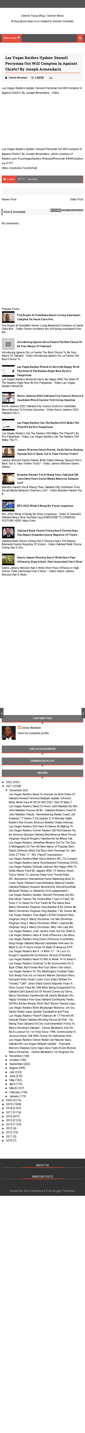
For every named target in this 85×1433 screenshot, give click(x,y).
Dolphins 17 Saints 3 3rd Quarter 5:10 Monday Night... (41, 818)
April (12, 1084)
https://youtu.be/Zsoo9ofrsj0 (19, 168)
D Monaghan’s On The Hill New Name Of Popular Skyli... (42, 846)
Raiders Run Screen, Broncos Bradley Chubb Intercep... (42, 822)
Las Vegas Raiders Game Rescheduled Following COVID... (44, 863)
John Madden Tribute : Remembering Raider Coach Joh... (43, 814)
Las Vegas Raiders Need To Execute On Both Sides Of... (43, 794)
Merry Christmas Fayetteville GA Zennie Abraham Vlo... (42, 995)
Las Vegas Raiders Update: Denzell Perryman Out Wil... (42, 895)
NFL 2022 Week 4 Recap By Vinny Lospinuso (45, 506)
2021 (9, 786)
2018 (9, 1108)
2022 (9, 782)
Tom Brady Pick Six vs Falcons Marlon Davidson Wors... (42, 975)
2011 (9, 1136)
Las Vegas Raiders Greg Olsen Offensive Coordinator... (42, 939)
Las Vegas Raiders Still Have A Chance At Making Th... (41, 826)
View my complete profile (33, 733)
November (16, 1056)
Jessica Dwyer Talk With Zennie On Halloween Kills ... (41, 1036)
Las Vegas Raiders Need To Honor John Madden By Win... (44, 806)
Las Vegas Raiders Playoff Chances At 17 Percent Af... (42, 1015)
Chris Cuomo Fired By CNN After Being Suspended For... (42, 987)
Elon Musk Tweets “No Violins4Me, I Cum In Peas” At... (42, 899)
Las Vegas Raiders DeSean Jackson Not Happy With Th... (43, 867)
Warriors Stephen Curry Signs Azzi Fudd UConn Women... (43, 1048)
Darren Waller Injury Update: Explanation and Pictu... (39, 1012)
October (14, 1060)
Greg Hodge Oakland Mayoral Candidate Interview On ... (42, 943)
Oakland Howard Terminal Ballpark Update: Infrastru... (40, 798)
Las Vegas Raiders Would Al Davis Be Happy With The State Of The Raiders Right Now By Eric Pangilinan (48, 371)
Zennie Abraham (31, 728)
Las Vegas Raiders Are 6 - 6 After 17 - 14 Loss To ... (40, 951)
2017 (9, 1112)
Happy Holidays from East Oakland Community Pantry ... (42, 999)
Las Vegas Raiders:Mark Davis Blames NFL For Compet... (43, 859)
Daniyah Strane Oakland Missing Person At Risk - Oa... (41, 1019)
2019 (9, 1104)
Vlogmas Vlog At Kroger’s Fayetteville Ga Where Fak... (41, 838)
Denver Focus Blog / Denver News (42, 15)
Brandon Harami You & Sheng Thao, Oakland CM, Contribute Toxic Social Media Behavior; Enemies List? (48, 479)
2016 (9, 1116)
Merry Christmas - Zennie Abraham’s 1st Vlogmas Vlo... (42, 1052)
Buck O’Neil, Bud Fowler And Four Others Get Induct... (41, 967)
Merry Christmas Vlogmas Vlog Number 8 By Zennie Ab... (43, 907)
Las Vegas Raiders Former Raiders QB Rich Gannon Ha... (43, 830)
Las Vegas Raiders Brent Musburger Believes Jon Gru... (42, 1008)
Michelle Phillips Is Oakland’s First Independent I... (39, 891)
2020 (9, 1100)
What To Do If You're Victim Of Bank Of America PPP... (41, 947)
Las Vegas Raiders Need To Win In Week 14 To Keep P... (43, 959)
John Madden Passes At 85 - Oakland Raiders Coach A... (43, 810)
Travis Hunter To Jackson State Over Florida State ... (40, 875)
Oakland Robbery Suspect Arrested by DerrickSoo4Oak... (43, 887)
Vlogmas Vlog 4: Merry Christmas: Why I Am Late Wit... (42, 927)
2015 (9, 1120)
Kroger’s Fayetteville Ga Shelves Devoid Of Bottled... (40, 955)
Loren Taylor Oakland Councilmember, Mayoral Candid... (42, 883)
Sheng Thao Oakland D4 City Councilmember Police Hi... (42, 1024)
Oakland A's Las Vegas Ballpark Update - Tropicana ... (41, 1044)
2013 (9, 1128)
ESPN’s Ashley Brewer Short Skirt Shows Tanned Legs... (43, 1004)
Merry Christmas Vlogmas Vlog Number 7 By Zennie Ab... (43, 911)
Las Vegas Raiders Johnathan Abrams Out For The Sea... (43, 842)
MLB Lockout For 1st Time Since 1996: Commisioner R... (43, 1032)
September (16, 1064)
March (13, 1088)
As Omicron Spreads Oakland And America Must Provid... (43, 834)
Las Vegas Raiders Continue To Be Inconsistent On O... (42, 963)
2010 (9, 1140)
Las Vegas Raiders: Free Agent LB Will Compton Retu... (42, 915)
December (16, 790)
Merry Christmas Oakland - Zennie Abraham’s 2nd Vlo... (42, 1028)
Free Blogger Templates (60, 1191)
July (12, 1072)
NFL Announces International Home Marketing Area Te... (42, 879)
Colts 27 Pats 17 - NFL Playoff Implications (35, 855)
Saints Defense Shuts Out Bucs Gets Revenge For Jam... (43, 850)
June (12, 1076)
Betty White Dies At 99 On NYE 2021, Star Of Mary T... (41, 802)
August (14, 1068)
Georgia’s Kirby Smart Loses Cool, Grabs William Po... (41, 979)
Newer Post (9, 199)
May (12, 1080)
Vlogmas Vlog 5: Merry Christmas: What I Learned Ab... (42, 923)
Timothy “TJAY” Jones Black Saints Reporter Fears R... (41, 983)
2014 (9, 1124)
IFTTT (9, 163)
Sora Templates (33, 1191)
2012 (9, 1132)
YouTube (32, 179)
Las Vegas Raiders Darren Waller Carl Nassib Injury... (40, 1040)
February (15, 1092)
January (14, 1096)
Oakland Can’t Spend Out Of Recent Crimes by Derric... (41, 991)
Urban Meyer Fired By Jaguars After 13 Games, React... (42, 871)
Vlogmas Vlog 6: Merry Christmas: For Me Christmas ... (42, 919)
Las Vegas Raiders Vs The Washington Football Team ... (42, 971)
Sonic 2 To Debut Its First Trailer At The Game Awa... (40, 903)
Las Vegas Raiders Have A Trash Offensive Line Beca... (42, 935)
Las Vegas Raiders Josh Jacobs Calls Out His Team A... (42, 931)
